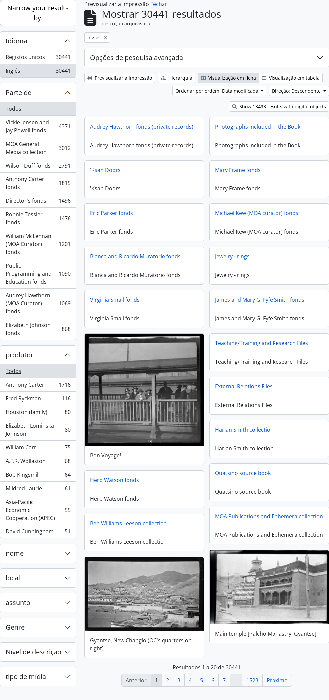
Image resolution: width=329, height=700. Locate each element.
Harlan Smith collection (244, 429)
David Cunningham (38, 532)
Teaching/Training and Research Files (261, 343)
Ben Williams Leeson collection (128, 522)
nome (15, 553)
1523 (252, 680)
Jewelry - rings (232, 256)
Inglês (38, 72)
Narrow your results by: (38, 12)
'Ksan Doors (105, 170)
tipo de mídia (26, 676)
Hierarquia (176, 78)
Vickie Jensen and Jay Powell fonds (38, 126)
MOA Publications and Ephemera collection (269, 516)
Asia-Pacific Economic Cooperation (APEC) (38, 510)
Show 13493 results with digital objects (279, 106)
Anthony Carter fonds (38, 183)
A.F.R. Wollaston (38, 462)
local (13, 577)
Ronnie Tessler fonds (38, 218)
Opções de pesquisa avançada (136, 57)
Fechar (158, 4)
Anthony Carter (38, 386)
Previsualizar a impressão (119, 78)
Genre (15, 627)
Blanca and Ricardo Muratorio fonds (135, 256)
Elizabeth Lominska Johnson (38, 429)
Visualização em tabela (291, 78)
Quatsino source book (243, 473)
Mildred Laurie (38, 489)
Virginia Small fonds (115, 299)
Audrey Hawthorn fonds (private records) (141, 126)
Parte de (18, 92)
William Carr (38, 448)
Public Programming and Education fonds (38, 273)
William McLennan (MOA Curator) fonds (38, 244)
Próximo (277, 680)
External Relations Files (244, 386)
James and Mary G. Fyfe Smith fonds (259, 299)
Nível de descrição (33, 651)
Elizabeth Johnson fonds (38, 329)
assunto (18, 602)
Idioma (16, 40)
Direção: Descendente (297, 91)
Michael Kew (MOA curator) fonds (256, 213)
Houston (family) (38, 413)
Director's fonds (38, 202)
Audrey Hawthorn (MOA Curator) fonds (38, 303)
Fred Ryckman (38, 399)
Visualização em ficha (228, 78)
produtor (19, 354)
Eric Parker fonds (111, 213)
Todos (13, 108)
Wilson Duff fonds (38, 167)
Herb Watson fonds (114, 479)
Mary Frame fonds (238, 170)
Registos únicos (38, 58)
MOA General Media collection (38, 148)
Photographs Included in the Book (257, 126)
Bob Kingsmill (38, 476)
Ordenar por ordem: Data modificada (217, 91)
